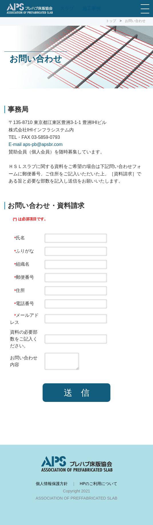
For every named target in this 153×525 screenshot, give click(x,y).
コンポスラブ (60, 8)
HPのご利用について (98, 483)
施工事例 (91, 8)
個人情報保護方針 (52, 483)
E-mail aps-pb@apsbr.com (36, 144)
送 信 (77, 392)
